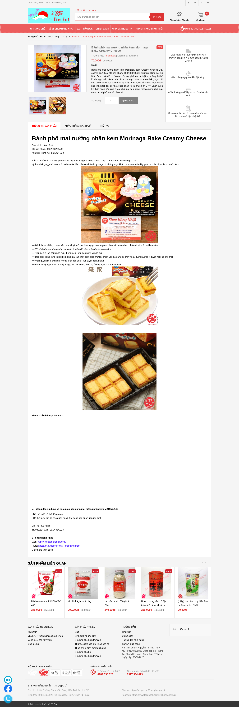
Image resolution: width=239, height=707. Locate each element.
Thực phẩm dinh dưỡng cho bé (90, 648)
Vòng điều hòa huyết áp (40, 640)
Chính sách (127, 636)
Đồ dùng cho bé (83, 652)
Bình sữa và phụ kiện (85, 636)
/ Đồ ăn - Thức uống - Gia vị (53, 36)
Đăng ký (185, 20)
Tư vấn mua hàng (131, 644)
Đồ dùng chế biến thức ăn (88, 640)
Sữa (77, 632)
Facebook (184, 629)
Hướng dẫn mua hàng (133, 640)
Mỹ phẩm (32, 632)
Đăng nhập (175, 20)
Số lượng (96, 100)
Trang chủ (33, 36)
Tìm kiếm (126, 632)
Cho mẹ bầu (34, 644)
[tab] (44, 126)
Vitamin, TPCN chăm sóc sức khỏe (45, 636)
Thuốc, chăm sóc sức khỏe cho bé (92, 644)
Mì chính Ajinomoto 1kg (79, 601)
